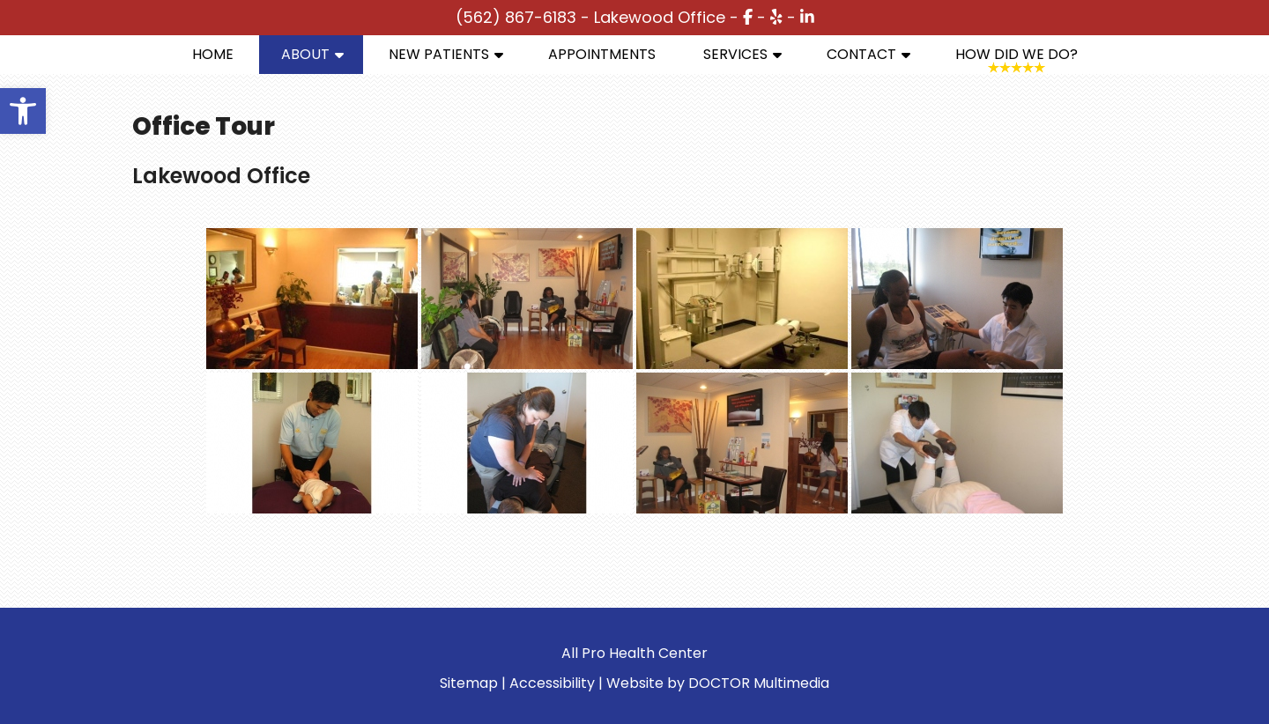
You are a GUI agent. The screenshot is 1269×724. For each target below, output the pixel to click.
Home (213, 54)
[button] (23, 111)
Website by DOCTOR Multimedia (717, 683)
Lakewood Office (659, 17)
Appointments (602, 54)
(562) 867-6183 (516, 17)
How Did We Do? (1016, 54)
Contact (861, 54)
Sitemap (469, 683)
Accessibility (552, 683)
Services (735, 54)
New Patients (439, 54)
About (305, 54)
